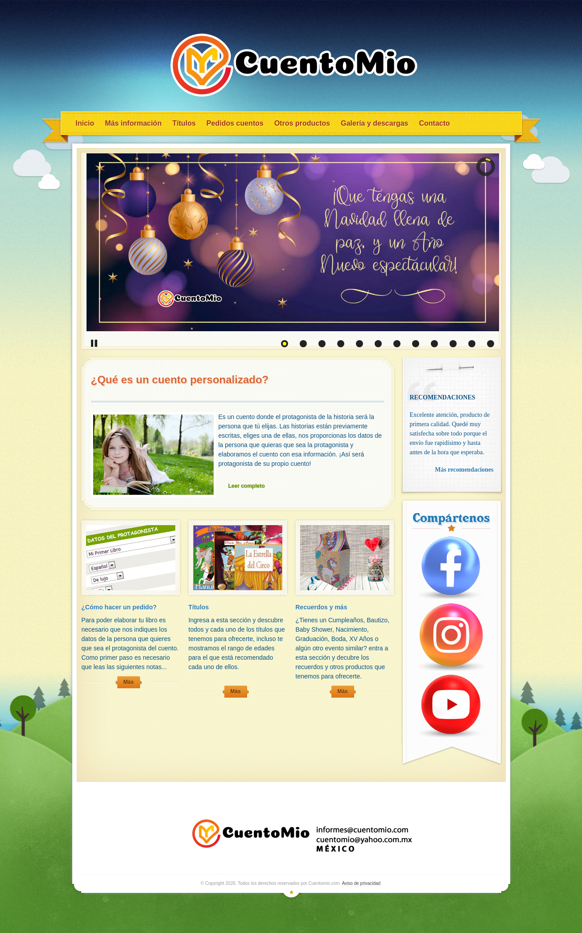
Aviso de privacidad (361, 883)
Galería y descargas (374, 123)
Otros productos (302, 123)
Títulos (183, 123)
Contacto (434, 123)
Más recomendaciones (464, 469)
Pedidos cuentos (235, 123)
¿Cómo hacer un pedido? (119, 607)
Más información (133, 123)
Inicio (85, 123)
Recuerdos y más (321, 607)
